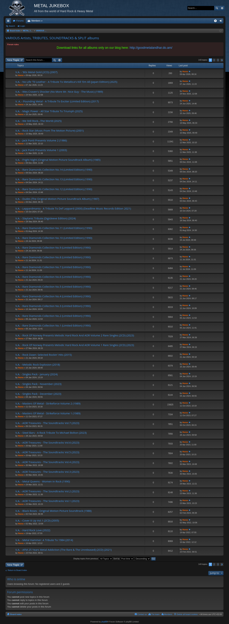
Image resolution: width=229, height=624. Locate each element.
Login (22, 26)
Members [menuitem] (168, 614)
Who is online (16, 579)
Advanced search (222, 8)
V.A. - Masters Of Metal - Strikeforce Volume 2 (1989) (48, 403)
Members (35, 21)
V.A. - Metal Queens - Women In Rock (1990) (42, 481)
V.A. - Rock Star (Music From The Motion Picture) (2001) (49, 130)
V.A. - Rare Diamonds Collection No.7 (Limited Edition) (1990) (53, 267)
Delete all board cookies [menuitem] (187, 614)
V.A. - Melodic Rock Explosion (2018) (37, 364)
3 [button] (217, 60)
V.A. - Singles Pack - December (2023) (38, 394)
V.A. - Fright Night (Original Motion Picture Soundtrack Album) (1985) (57, 159)
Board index (16, 614)
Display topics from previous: (93, 559)
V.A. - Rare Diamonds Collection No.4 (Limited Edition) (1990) (53, 296)
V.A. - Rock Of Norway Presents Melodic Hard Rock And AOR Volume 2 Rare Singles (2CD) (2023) (74, 335)
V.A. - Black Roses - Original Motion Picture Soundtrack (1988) (53, 511)
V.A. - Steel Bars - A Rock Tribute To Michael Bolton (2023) (51, 432)
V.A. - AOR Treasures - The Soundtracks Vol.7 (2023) (47, 423)
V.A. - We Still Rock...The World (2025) (38, 121)
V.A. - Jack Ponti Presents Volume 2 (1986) (41, 140)
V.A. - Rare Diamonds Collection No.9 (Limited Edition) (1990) (53, 247)
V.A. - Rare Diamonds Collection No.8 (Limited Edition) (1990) (53, 257)
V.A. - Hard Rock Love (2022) (32, 530)
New (13, 60)
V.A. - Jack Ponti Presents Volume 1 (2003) (41, 150)
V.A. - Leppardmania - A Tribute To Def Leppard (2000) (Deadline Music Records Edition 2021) (73, 208)
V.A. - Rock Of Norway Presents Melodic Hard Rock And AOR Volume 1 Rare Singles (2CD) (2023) (74, 345)
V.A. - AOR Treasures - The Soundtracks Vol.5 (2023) (47, 452)
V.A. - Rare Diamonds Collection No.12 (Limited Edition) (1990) (53, 189)
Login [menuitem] (221, 21)
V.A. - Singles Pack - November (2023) (38, 384)
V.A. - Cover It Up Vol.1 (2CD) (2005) (37, 520)
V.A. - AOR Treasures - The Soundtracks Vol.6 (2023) (47, 442)
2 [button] (214, 60)
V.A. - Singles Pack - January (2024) (36, 374)
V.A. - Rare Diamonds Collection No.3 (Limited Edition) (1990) (53, 306)
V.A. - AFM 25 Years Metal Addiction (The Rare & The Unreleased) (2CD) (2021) (63, 549)
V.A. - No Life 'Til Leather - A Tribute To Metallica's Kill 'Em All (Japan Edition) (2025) (66, 82)
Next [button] (221, 60)
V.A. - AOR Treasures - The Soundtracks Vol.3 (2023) (47, 471)
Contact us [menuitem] (142, 614)
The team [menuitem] (155, 614)
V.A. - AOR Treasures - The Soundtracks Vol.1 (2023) (47, 501)
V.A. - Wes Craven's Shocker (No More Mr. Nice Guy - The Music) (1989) (59, 91)
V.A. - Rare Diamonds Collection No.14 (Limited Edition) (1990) (53, 169)
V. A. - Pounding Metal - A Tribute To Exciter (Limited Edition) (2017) (57, 101)
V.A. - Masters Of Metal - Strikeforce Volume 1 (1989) (48, 413)
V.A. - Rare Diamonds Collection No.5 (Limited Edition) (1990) (53, 286)
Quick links (9, 21)
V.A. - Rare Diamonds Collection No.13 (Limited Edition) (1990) (53, 179)
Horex (21, 75)
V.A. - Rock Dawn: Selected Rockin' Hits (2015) (43, 354)
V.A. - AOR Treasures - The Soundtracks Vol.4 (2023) (47, 462)
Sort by (123, 559)
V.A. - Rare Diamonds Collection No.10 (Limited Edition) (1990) (53, 238)
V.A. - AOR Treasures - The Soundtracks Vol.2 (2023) (47, 491)
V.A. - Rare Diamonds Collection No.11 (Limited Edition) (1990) (53, 228)
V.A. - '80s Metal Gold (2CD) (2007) (36, 72)
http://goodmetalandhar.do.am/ (151, 47)
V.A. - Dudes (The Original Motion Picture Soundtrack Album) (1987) (57, 199)
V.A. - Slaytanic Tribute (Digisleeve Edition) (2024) (45, 218)
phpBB (104, 622)
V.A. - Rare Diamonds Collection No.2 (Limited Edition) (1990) (53, 316)
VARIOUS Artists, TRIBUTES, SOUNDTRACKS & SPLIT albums (52, 38)
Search (217, 8)
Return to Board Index (17, 570)
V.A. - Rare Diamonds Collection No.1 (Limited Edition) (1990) (53, 325)
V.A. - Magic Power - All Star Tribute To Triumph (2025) (49, 111)
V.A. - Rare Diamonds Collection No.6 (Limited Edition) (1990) (53, 276)
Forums (20, 21)
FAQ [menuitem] (216, 21)
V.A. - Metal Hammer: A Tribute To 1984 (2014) (44, 540)
